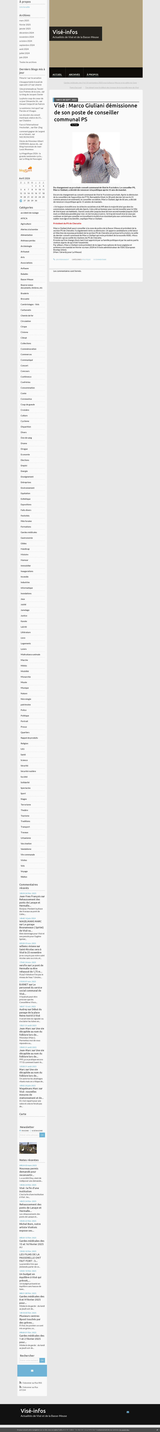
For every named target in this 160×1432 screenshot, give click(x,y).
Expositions (26, 504)
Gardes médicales (29, 532)
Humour (24, 560)
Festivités (25, 515)
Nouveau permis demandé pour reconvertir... (28, 1171)
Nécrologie (26, 699)
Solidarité (25, 782)
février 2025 (25, 24)
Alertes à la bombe (29, 229)
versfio (23, 965)
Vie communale (28, 854)
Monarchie (26, 676)
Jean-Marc (25, 1028)
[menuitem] (57, 72)
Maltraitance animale (30, 654)
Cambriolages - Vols (30, 304)
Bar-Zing (38, 127)
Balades (24, 274)
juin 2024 (23, 57)
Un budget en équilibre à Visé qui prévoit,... (30, 1277)
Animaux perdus (28, 240)
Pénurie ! (23, 78)
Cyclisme (25, 421)
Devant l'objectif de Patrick (32, 104)
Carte (22, 1114)
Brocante (25, 298)
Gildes (24, 543)
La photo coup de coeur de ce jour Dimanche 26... (31, 99)
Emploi (24, 465)
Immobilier (26, 565)
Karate (24, 621)
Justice (24, 615)
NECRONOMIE (26, 137)
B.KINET (23, 984)
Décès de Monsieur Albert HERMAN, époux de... (31, 142)
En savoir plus (124, 1430)
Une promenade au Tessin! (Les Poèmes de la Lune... (31, 90)
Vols (23, 865)
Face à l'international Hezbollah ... (28, 126)
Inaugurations (27, 571)
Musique (25, 687)
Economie (25, 454)
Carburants (26, 310)
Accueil (57, 74)
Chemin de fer (27, 315)
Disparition (26, 426)
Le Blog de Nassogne (32, 159)
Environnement (27, 488)
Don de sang (26, 437)
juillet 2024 (24, 53)
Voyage (24, 871)
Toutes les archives (28, 62)
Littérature (26, 632)
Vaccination (26, 843)
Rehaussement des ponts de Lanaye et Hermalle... (29, 902)
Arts (23, 257)
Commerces (26, 354)
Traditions (25, 821)
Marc (22, 1069)
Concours (25, 371)
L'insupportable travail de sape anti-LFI (30, 83)
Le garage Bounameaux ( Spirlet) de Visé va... (31, 927)
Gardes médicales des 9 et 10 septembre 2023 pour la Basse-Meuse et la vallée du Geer (100, 83)
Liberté (38, 84)
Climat (24, 337)
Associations (26, 262)
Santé (23, 754)
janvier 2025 (25, 28)
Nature (24, 693)
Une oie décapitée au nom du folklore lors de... (31, 1031)
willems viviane (27, 946)
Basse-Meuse (27, 279)
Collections (26, 343)
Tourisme (25, 815)
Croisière (25, 410)
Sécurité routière (28, 771)
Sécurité (24, 765)
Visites (24, 860)
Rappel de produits (29, 737)
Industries (25, 582)
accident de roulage (30, 212)
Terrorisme (26, 804)
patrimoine (26, 704)
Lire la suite (24, 7)
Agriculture (26, 223)
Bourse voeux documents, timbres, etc (32, 286)
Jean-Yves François (30, 896)
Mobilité (25, 671)
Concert (24, 365)
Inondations (26, 593)
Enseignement (27, 476)
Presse (24, 726)
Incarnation (36, 78)
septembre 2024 (27, 45)
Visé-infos (65, 32)
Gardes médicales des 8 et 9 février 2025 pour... (31, 1299)
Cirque (24, 326)
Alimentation (27, 235)
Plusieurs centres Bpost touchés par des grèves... (29, 1319)
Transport (25, 826)
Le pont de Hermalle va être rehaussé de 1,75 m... (31, 968)
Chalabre (27, 120)
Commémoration (28, 349)
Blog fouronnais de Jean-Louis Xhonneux (30, 148)
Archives (74, 74)
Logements (26, 643)
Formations (26, 526)
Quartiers (25, 732)
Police (23, 710)
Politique (25, 715)
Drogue (24, 449)
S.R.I (23, 749)
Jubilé (23, 604)
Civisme (24, 332)
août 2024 (24, 49)
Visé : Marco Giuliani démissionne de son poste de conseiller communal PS (95, 112)
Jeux (23, 599)
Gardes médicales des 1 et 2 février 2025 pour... (31, 1339)
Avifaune (25, 268)
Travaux (24, 832)
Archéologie (26, 246)
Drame (24, 443)
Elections (25, 460)
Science (24, 760)
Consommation (28, 387)
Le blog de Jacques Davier (31, 94)
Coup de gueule (28, 404)
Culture (24, 415)
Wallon (24, 876)
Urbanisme (26, 838)
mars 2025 (24, 20)
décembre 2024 (26, 32)
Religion (24, 743)
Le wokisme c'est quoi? (29, 108)
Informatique (27, 587)
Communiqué (27, 360)
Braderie (25, 293)
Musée (24, 682)
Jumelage (25, 610)
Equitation (25, 493)
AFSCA (24, 218)
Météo (24, 665)
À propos (92, 74)
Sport (23, 793)
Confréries (25, 382)
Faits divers (26, 510)
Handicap (25, 549)
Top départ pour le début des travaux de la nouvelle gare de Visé (112, 87)
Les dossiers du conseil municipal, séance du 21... (30, 116)
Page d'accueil (76, 87)
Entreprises (26, 482)
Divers (24, 432)
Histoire (24, 554)
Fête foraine (26, 521)
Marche (24, 660)
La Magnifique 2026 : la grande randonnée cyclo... (30, 154)
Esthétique (25, 499)
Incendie (24, 576)
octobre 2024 (25, 41)
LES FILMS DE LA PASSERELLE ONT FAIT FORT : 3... (30, 1257)
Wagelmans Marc (28, 1088)
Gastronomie (27, 538)
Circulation (26, 321)
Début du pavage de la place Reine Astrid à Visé (30, 1012)
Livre (23, 637)
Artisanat (25, 251)
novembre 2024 (26, 37)
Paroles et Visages (27, 111)
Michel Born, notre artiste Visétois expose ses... (30, 1227)
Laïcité (24, 626)
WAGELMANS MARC (30, 921)
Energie (24, 471)
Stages (24, 799)
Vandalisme (26, 849)
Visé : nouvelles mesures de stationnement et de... (31, 1094)
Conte (23, 393)
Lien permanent (61, 259)
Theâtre (24, 810)
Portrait (24, 721)
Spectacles (26, 788)
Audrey (23, 1009)
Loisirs (24, 649)
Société (24, 776)
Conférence (26, 376)
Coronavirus (26, 399)
